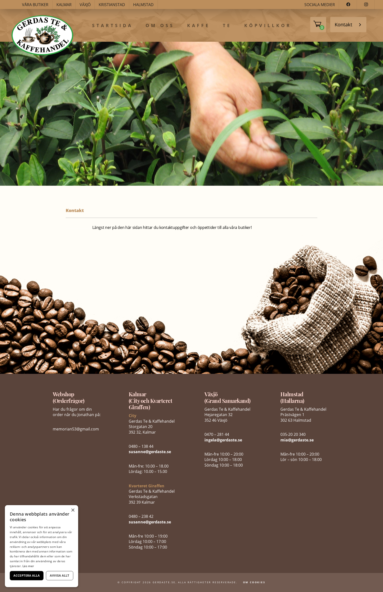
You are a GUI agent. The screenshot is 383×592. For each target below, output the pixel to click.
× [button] (72, 510)
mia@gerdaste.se (297, 440)
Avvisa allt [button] (59, 575)
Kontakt (343, 24)
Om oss (160, 25)
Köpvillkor (267, 25)
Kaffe (198, 25)
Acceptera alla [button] (26, 575)
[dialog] (41, 546)
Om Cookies (254, 582)
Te (227, 25)
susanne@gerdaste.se (150, 451)
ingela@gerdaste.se (223, 440)
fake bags (74, 228)
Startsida (112, 25)
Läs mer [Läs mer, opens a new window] (28, 566)
